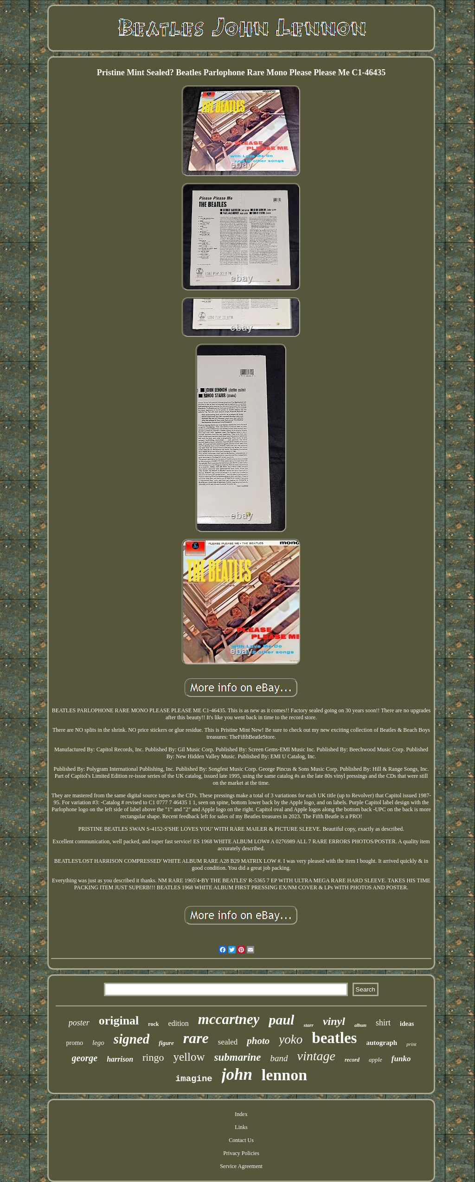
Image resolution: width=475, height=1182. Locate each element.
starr (308, 1025)
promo (74, 1042)
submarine (237, 1057)
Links (241, 1127)
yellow (189, 1057)
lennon (284, 1075)
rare (196, 1038)
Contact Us (241, 1140)
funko (401, 1058)
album (360, 1025)
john (237, 1074)
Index (241, 1114)
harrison (120, 1059)
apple (375, 1059)
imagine (193, 1079)
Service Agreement (241, 1166)
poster (79, 1022)
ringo (153, 1057)
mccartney (229, 1019)
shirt (383, 1022)
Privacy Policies (241, 1153)
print (411, 1044)
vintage (316, 1056)
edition (178, 1023)
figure (166, 1042)
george (85, 1058)
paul (281, 1019)
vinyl (334, 1021)
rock (153, 1024)
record (352, 1060)
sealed (228, 1042)
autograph (381, 1042)
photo (258, 1040)
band (279, 1058)
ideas (407, 1023)
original (119, 1020)
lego (98, 1042)
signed (131, 1038)
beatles (334, 1038)
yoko (290, 1039)
